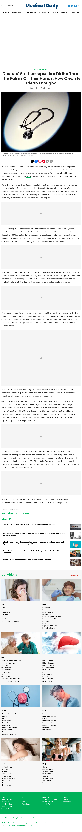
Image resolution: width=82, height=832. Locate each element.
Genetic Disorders (8, 663)
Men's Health (6, 721)
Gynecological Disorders (10, 679)
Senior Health (6, 774)
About (24, 797)
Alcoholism (5, 612)
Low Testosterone (48, 679)
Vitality (3, 797)
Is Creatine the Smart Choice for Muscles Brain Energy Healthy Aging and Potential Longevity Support (34, 534)
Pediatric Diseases (49, 725)
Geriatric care (6, 670)
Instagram (67, 802)
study (28, 176)
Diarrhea (45, 623)
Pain (44, 714)
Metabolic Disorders (8, 734)
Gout (3, 674)
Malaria (4, 716)
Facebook (66, 797)
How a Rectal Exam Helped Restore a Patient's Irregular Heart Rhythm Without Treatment (32, 552)
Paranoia (45, 718)
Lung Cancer (47, 681)
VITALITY (6, 12)
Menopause (5, 725)
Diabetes (45, 621)
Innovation (5, 802)
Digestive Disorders (49, 626)
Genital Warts (6, 667)
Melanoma (5, 718)
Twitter (65, 799)
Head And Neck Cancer (10, 681)
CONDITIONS (74, 12)
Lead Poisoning (48, 667)
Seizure (4, 771)
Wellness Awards (60, 12)
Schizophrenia (6, 767)
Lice (43, 672)
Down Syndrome (48, 628)
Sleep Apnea (6, 785)
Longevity (46, 676)
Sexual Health (6, 776)
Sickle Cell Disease (8, 778)
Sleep (3, 783)
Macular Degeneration (9, 714)
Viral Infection (47, 774)
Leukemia (46, 670)
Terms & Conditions (49, 799)
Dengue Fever (47, 610)
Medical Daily (41, 5)
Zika (43, 783)
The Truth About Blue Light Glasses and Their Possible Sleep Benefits (29, 524)
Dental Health (47, 612)
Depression (46, 614)
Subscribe (25, 802)
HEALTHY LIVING (44, 12)
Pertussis (45, 727)
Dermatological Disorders (52, 617)
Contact (25, 799)
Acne (3, 608)
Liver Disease (47, 674)
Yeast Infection (48, 781)
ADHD (3, 610)
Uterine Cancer (48, 769)
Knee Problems (48, 665)
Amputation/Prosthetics (10, 621)
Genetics (4, 665)
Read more (27, 825)
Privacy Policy (47, 802)
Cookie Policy (47, 804)
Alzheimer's (5, 619)
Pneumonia (46, 730)
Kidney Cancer (47, 661)
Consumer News (41, 70)
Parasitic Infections (49, 721)
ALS (2, 617)
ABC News (14, 389)
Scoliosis (4, 769)
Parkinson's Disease (49, 723)
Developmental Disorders (51, 619)
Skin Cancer (5, 781)
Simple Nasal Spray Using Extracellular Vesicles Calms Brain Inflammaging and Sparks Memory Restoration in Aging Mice (33, 543)
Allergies (4, 614)
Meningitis (5, 723)
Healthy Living (6, 804)
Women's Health (48, 778)
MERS (3, 732)
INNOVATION (31, 12)
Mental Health (6, 730)
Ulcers (44, 767)
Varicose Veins (47, 771)
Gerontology (6, 672)
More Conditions (75, 575)
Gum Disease (6, 676)
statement (60, 241)
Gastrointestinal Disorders (11, 661)
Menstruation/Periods (9, 727)
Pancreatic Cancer (49, 716)
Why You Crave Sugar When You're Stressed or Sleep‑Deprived (27, 560)
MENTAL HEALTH (18, 12)
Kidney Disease (48, 663)
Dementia (46, 608)
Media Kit (45, 797)
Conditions (9, 574)
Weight (45, 776)
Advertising (26, 804)
